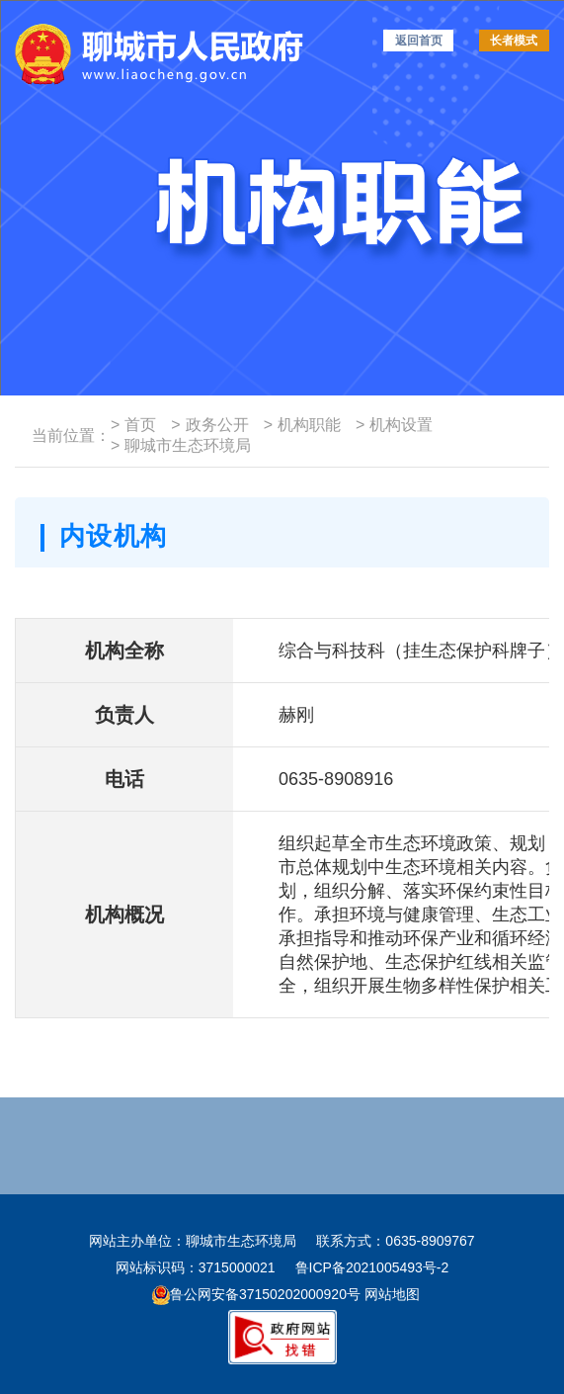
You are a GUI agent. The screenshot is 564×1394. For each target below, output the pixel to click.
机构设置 (394, 424)
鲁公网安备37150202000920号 (256, 1294)
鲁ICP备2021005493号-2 (372, 1267)
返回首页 (419, 40)
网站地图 (390, 1294)
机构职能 (302, 424)
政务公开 (209, 424)
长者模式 (513, 40)
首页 (133, 424)
